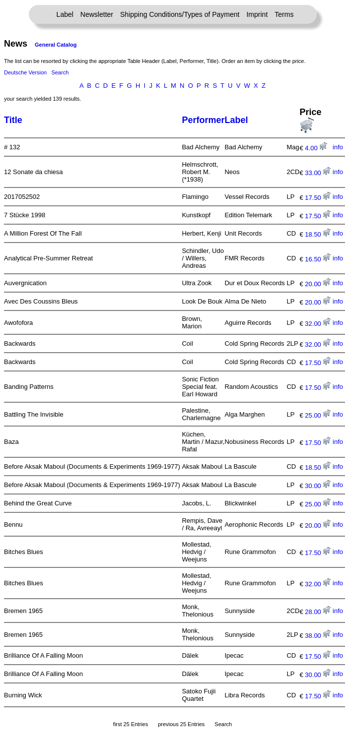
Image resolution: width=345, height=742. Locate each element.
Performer (203, 120)
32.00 (318, 323)
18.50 (318, 234)
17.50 (318, 197)
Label (65, 14)
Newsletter (96, 14)
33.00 (318, 173)
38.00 (318, 635)
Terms (284, 14)
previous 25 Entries (181, 724)
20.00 (318, 284)
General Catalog (55, 45)
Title (13, 120)
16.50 (318, 259)
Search (60, 72)
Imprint (257, 14)
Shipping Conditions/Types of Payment (179, 14)
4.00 (316, 148)
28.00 (318, 612)
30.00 (318, 486)
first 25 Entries (130, 724)
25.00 (318, 415)
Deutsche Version (25, 72)
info (338, 147)
